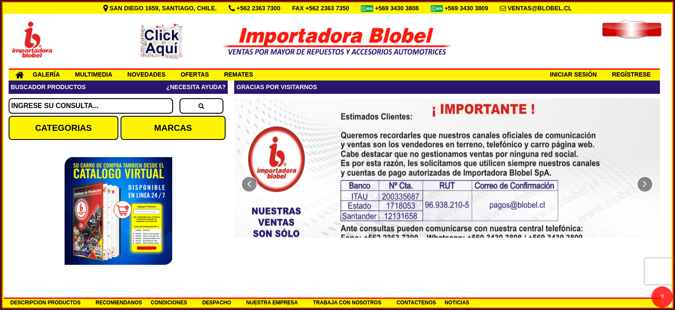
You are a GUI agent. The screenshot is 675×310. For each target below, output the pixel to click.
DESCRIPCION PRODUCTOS (45, 303)
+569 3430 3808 (398, 8)
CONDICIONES (169, 303)
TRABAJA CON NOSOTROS (347, 303)
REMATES (238, 74)
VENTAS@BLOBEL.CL (540, 8)
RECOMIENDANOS (119, 303)
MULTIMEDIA (93, 74)
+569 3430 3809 (467, 8)
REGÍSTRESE (631, 74)
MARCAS (173, 128)
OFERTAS (195, 74)
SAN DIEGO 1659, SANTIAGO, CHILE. (161, 8)
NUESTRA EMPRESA (272, 303)
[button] (249, 184)
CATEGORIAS (63, 128)
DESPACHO (216, 303)
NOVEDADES (146, 74)
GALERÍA (46, 74)
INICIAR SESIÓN (573, 74)
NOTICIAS (457, 303)
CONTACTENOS (416, 303)
